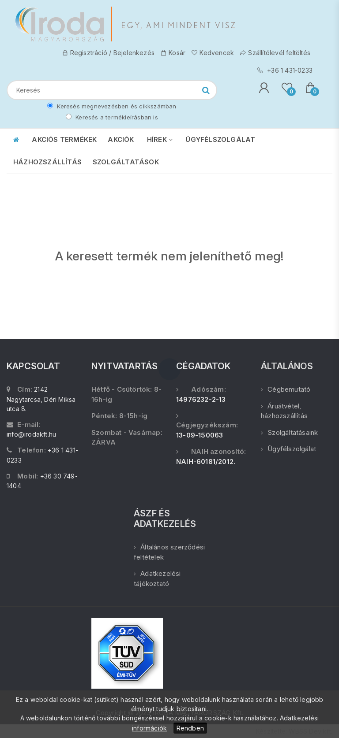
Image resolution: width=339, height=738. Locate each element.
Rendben (190, 728)
